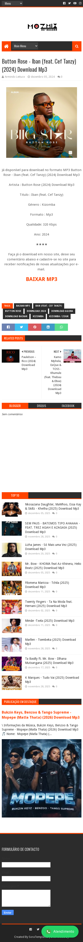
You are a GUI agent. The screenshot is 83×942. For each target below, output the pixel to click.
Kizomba (38, 316)
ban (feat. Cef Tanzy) (48, 306)
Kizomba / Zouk (58, 316)
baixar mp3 (23, 306)
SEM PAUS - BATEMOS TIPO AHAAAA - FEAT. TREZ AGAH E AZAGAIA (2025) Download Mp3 (52, 528)
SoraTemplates (38, 936)
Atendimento (60, 931)
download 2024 (36, 311)
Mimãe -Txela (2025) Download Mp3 (50, 620)
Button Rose (13, 311)
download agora (62, 311)
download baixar (16, 316)
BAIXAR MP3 (41, 279)
